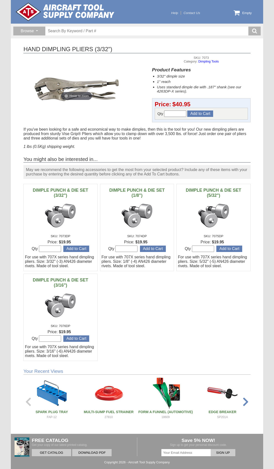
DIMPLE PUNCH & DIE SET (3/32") (60, 193)
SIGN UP (223, 452)
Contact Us (192, 13)
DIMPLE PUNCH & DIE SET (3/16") (60, 283)
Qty (172, 113)
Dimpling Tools (208, 61)
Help (174, 13)
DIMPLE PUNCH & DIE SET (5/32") (213, 193)
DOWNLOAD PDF (92, 452)
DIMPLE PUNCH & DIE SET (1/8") (137, 193)
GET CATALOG (51, 452)
